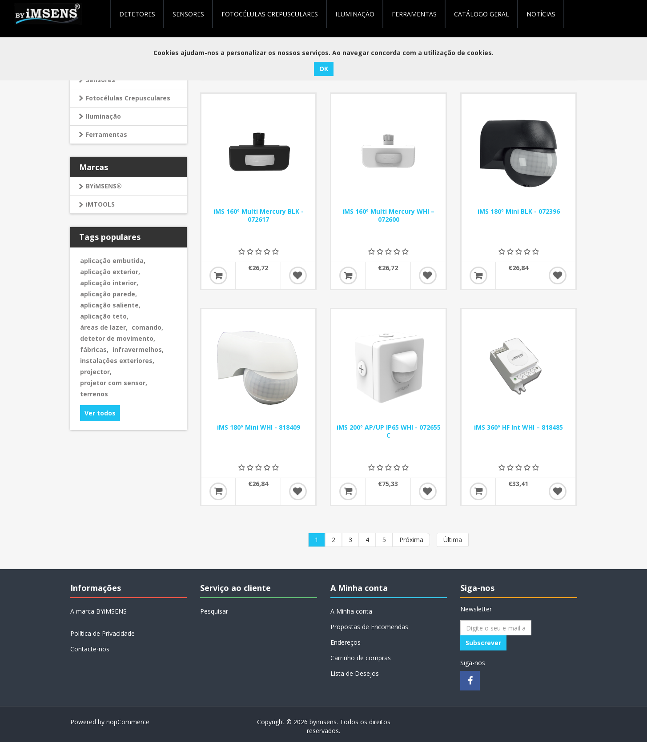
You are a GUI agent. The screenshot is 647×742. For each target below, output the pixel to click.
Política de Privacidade (102, 633)
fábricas (94, 349)
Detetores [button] (137, 14)
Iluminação (103, 116)
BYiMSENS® (104, 186)
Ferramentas (106, 134)
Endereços (345, 642)
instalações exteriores (117, 360)
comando (147, 327)
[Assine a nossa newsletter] (495, 627)
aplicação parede (108, 294)
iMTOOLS (100, 204)
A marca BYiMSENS (98, 611)
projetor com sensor (113, 383)
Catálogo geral (481, 14)
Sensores (188, 14)
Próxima (411, 539)
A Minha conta (351, 611)
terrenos (94, 394)
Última (452, 539)
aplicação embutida (112, 260)
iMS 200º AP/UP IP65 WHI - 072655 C (389, 431)
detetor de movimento (117, 338)
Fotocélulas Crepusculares (269, 14)
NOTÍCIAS (540, 14)
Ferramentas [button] (414, 14)
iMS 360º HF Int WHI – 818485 (518, 427)
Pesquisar (214, 611)
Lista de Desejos (354, 673)
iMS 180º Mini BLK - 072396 (519, 211)
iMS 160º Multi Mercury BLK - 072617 (258, 215)
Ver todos (100, 413)
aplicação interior (109, 283)
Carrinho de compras (360, 658)
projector (96, 371)
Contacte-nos (89, 649)
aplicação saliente (110, 305)
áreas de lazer (104, 327)
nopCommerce (127, 722)
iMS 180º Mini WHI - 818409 (258, 427)
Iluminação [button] (354, 14)
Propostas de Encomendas (369, 626)
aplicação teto (104, 316)
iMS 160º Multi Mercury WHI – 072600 (388, 215)
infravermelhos (138, 349)
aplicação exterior (110, 271)
